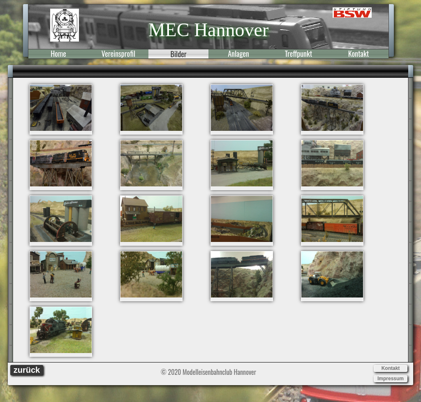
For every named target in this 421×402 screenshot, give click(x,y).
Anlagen (238, 53)
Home (58, 53)
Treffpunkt (298, 53)
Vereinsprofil (118, 53)
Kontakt (358, 53)
